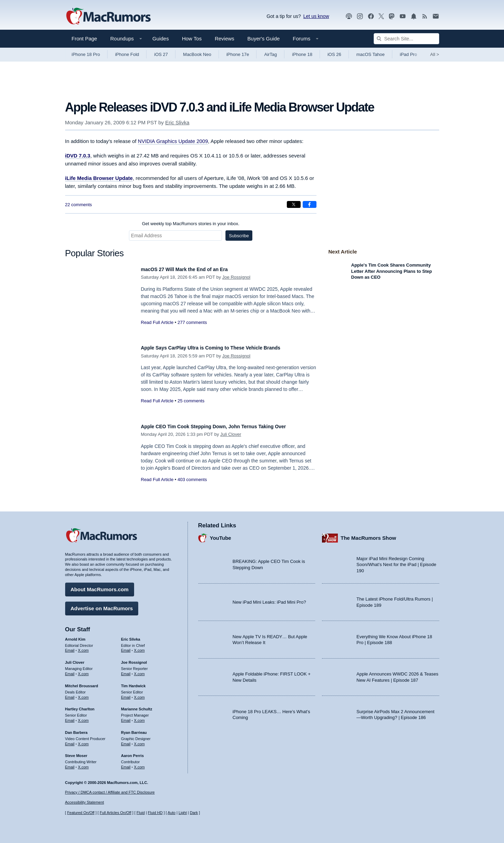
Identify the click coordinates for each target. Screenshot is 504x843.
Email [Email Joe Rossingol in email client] (126, 670)
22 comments (78, 204)
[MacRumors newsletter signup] (435, 16)
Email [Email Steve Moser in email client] (70, 763)
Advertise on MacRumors (102, 605)
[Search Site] (406, 38)
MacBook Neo (197, 54)
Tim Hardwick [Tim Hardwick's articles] (133, 682)
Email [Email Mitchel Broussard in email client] (70, 694)
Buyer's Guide (264, 38)
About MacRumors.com (100, 586)
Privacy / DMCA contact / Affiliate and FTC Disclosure (110, 792)
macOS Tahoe (370, 54)
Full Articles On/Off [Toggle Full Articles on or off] (115, 813)
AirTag (270, 54)
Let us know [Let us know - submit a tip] (316, 16)
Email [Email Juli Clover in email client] (70, 670)
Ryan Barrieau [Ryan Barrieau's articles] (134, 729)
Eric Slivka (177, 122)
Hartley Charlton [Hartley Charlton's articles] (80, 706)
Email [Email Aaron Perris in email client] (126, 763)
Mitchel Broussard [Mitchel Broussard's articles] (81, 682)
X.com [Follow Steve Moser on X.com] (83, 763)
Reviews (224, 38)
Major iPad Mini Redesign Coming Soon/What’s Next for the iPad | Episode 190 (396, 561)
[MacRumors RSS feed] (424, 16)
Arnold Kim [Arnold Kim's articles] (75, 636)
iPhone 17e (237, 54)
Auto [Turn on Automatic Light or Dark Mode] (171, 813)
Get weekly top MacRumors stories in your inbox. (191, 223)
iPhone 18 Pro (86, 54)
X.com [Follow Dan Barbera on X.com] (83, 740)
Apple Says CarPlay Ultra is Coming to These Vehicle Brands (225, 347)
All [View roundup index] (434, 54)
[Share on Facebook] (309, 204)
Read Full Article (157, 322)
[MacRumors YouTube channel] (402, 16)
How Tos (192, 38)
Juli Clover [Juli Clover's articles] (74, 659)
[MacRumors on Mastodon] (391, 16)
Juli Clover (230, 441)
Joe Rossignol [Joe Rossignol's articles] (134, 659)
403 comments (192, 487)
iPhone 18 (302, 54)
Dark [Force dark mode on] (194, 813)
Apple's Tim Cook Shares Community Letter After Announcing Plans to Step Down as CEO (391, 271)
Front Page (84, 38)
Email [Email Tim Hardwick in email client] (126, 694)
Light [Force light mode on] (183, 813)
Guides (160, 38)
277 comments (192, 322)
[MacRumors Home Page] (108, 16)
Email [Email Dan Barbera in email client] (70, 740)
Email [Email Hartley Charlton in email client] (70, 717)
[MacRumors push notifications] (413, 16)
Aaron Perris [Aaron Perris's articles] (132, 752)
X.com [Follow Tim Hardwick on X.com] (139, 694)
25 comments (191, 400)
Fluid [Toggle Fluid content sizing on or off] (141, 813)
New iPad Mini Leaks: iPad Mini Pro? (269, 598)
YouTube (220, 535)
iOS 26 (334, 54)
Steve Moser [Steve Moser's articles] (76, 752)
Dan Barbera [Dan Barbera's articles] (76, 729)
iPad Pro (408, 54)
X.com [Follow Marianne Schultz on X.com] (139, 717)
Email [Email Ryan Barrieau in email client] (126, 740)
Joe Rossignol (236, 277)
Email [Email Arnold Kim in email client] (70, 647)
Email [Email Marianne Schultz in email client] (126, 717)
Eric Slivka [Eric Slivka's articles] (130, 636)
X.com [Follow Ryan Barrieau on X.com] (139, 740)
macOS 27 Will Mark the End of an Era (193, 269)
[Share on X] (294, 204)
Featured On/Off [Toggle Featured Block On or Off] (80, 813)
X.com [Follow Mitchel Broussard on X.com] (83, 694)
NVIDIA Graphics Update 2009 (173, 141)
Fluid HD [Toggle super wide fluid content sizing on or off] (155, 813)
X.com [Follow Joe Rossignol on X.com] (139, 670)
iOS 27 (161, 54)
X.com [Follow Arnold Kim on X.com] (83, 647)
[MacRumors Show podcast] (348, 16)
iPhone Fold (127, 54)
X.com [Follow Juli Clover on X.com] (83, 670)
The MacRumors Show (368, 535)
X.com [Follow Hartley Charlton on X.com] (83, 717)
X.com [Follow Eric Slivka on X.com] (139, 647)
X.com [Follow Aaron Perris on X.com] (139, 763)
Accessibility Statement (84, 803)
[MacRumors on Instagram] (359, 16)
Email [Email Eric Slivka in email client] (126, 647)
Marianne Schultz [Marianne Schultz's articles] (136, 706)
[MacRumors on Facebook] (370, 16)
